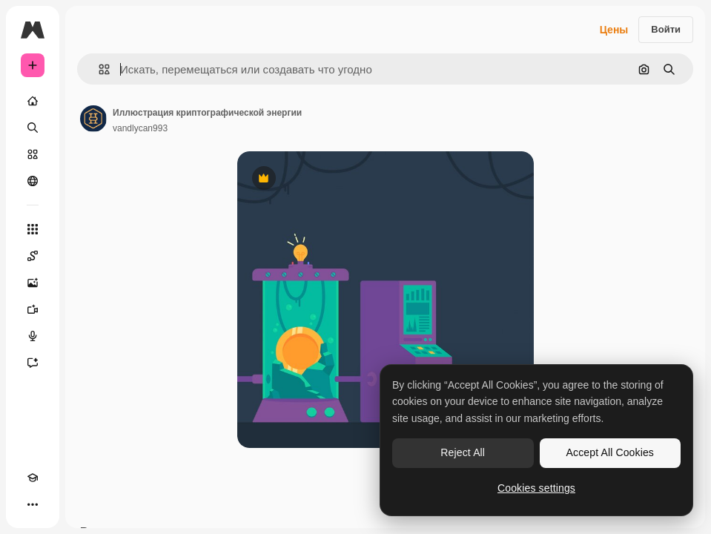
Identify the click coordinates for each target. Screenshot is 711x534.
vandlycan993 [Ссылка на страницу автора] (140, 128)
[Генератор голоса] (32, 336)
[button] (98, 69)
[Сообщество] (32, 181)
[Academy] (32, 478)
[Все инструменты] (32, 229)
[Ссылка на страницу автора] (93, 118)
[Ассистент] (32, 363)
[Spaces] (32, 256)
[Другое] (32, 504)
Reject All (462, 452)
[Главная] (32, 101)
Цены (614, 30)
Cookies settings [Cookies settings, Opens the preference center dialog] (536, 488)
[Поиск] (32, 127)
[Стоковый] (32, 154)
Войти (666, 29)
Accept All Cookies (610, 452)
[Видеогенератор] (32, 309)
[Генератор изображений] (32, 282)
